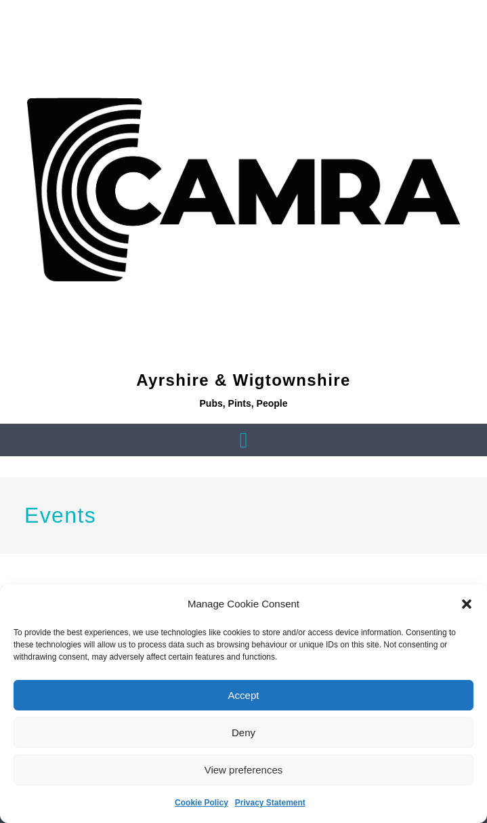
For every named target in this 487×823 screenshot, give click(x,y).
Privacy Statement (270, 802)
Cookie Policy (201, 802)
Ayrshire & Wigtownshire (243, 380)
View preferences (244, 770)
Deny (243, 732)
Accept (243, 695)
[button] (466, 604)
